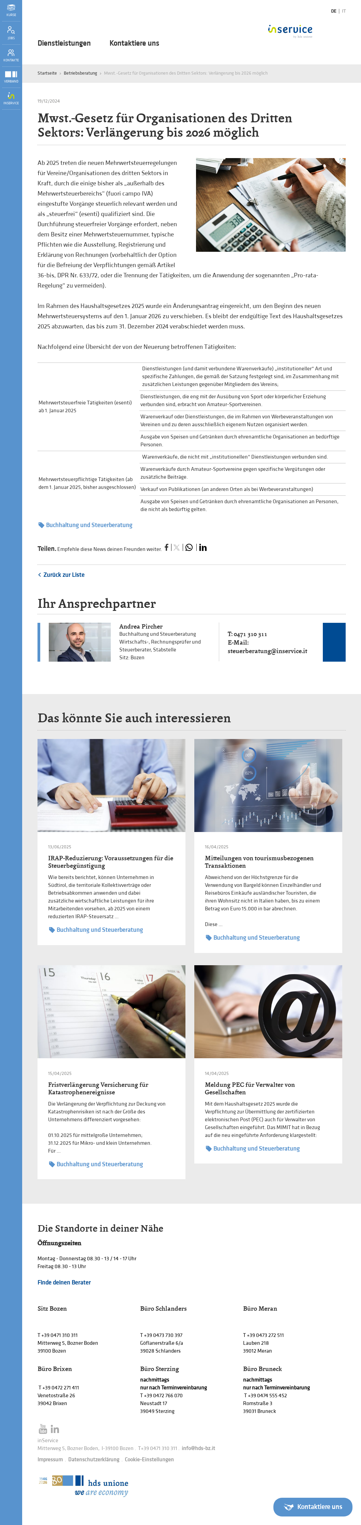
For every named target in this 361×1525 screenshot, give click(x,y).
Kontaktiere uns (134, 43)
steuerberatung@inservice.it (267, 651)
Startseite (47, 73)
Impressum (50, 1460)
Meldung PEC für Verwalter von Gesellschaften (250, 1088)
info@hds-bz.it (198, 1448)
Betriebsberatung (80, 73)
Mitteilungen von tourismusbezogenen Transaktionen (259, 861)
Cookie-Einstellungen (149, 1460)
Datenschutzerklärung (93, 1460)
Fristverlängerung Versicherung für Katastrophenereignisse (98, 1088)
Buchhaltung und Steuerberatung (85, 525)
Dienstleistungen (64, 43)
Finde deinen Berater (64, 1282)
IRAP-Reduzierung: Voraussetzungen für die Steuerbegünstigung (110, 861)
